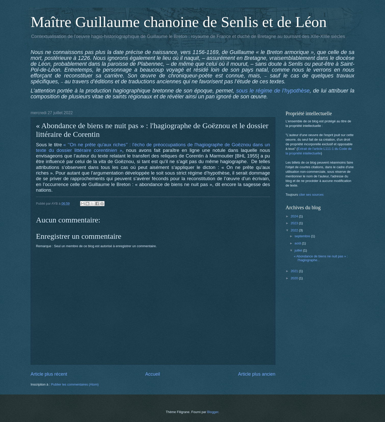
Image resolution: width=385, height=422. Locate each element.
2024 (295, 216)
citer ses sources (311, 194)
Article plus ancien (256, 374)
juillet (298, 250)
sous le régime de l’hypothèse (273, 91)
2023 (295, 223)
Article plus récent (49, 374)
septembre (302, 236)
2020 (295, 278)
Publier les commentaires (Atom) (75, 384)
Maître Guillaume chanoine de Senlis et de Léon (179, 22)
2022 (295, 230)
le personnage (115, 70)
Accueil (152, 374)
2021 (295, 271)
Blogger (213, 412)
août (298, 243)
